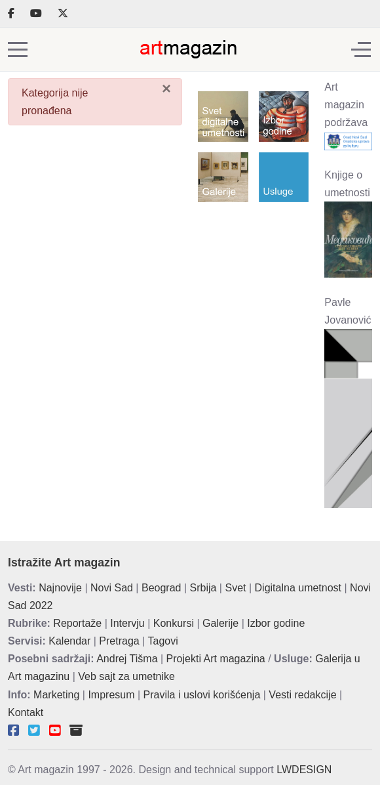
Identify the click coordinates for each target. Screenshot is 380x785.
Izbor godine (276, 623)
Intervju (127, 623)
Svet (235, 587)
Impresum (111, 694)
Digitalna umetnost (298, 587)
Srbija (203, 587)
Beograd (161, 587)
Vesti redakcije (302, 694)
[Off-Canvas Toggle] (361, 49)
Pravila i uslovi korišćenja (202, 694)
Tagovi (163, 641)
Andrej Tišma (126, 658)
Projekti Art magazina (215, 658)
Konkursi (173, 623)
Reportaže (77, 623)
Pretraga (119, 641)
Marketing (56, 694)
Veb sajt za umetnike (126, 676)
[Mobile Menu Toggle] (18, 49)
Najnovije (60, 587)
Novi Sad (111, 587)
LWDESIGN (304, 769)
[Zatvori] (166, 88)
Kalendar (69, 641)
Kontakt (25, 712)
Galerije (220, 623)
